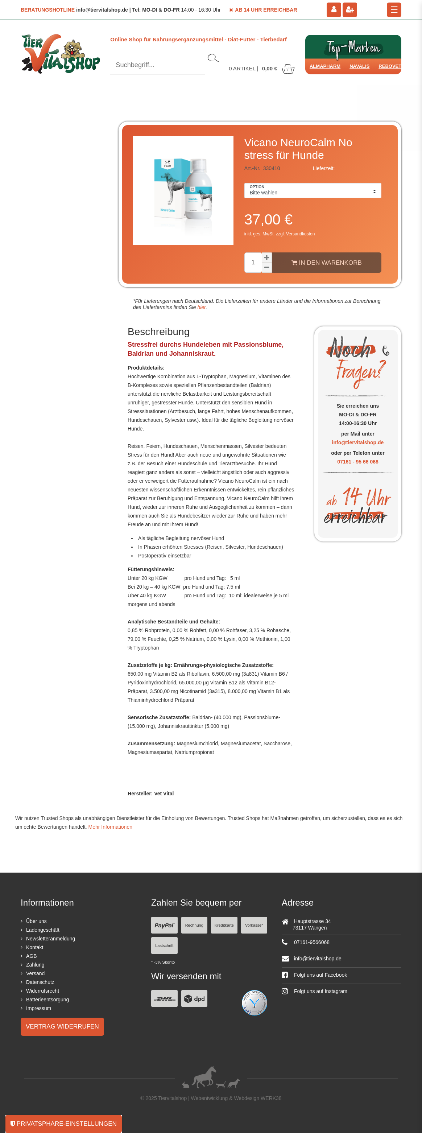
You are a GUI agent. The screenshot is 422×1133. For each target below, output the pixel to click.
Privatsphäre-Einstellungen (64, 1123)
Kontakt (34, 947)
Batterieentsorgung (47, 999)
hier (201, 307)
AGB (31, 956)
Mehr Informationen (110, 827)
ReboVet (389, 66)
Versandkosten (300, 233)
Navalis (359, 66)
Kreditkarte (224, 925)
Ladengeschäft (42, 930)
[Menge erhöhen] (267, 257)
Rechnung (194, 925)
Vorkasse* (254, 925)
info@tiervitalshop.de (358, 442)
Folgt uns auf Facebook (314, 975)
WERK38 (271, 1098)
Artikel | (262, 68)
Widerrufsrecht (42, 991)
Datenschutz (40, 982)
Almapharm (325, 66)
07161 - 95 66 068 (357, 462)
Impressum (38, 1008)
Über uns (36, 921)
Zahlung (35, 965)
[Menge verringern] (267, 268)
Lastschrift (164, 945)
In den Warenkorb (326, 263)
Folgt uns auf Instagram (314, 991)
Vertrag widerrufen (62, 1026)
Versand (35, 973)
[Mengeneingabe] (253, 262)
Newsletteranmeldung (50, 939)
